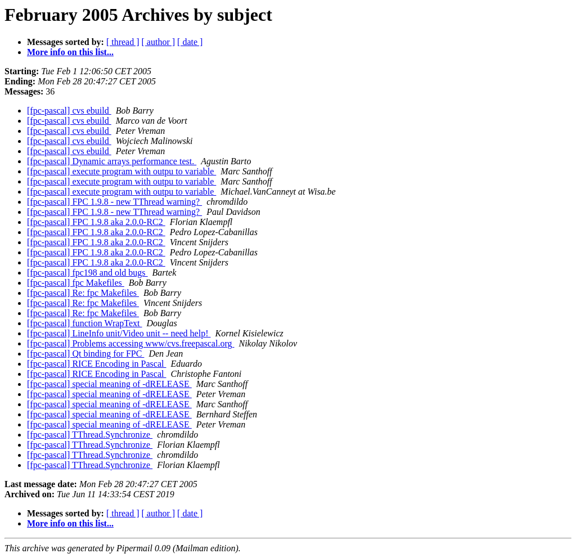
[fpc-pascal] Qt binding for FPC (85, 353)
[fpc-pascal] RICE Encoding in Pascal (96, 363)
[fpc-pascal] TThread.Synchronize (89, 434)
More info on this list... (70, 52)
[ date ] (189, 42)
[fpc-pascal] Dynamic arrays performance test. (111, 161)
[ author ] (159, 42)
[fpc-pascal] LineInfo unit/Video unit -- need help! (118, 333)
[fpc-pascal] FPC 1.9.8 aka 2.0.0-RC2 (96, 222)
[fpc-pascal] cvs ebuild (69, 110)
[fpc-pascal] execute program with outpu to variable (121, 171)
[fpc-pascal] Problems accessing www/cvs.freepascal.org (130, 343)
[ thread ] (123, 42)
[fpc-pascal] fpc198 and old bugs (87, 272)
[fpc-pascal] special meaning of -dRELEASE (109, 384)
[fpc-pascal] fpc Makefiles (75, 282)
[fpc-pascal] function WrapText (84, 323)
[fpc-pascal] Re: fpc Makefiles (83, 293)
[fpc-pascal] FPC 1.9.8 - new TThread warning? (114, 201)
